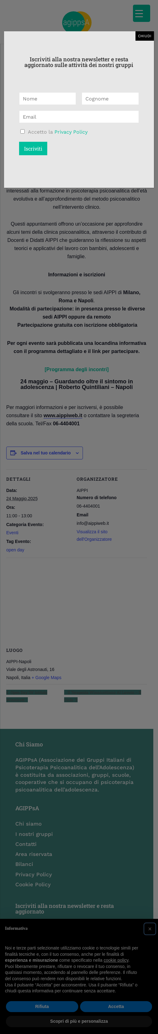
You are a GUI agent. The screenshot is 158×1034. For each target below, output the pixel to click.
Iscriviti (33, 148)
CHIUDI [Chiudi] (144, 36)
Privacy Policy (71, 132)
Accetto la (58, 132)
